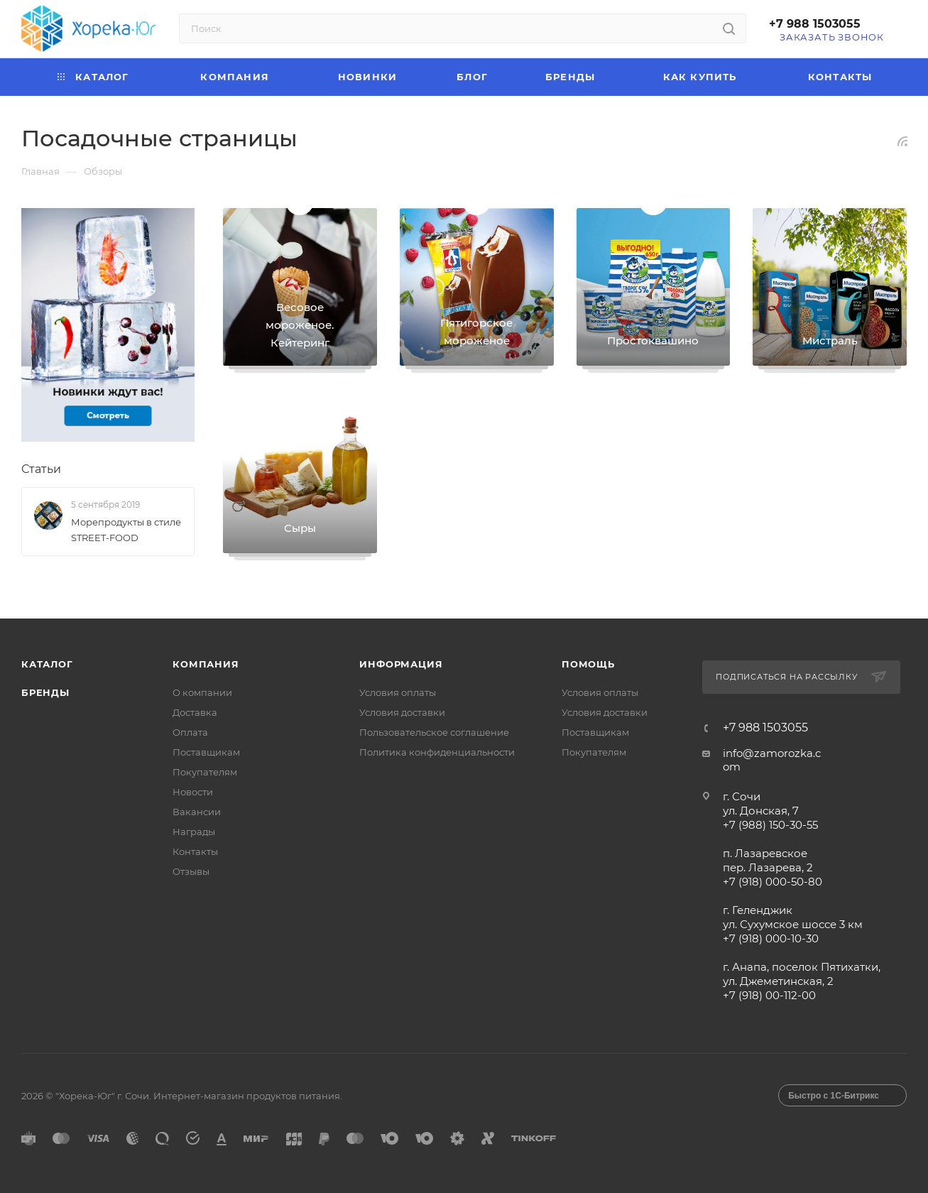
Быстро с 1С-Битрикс (833, 1096)
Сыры (300, 528)
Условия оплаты (397, 692)
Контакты (195, 851)
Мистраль (830, 340)
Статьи (41, 469)
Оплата (190, 732)
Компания (206, 664)
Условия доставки (402, 712)
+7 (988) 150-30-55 (770, 825)
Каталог (47, 664)
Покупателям (205, 772)
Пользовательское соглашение (434, 732)
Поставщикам (206, 752)
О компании (202, 692)
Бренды (45, 692)
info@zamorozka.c (772, 753)
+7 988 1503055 (815, 24)
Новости (193, 791)
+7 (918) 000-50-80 (772, 881)
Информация (400, 664)
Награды (194, 831)
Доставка (195, 712)
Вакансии (197, 811)
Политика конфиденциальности (437, 752)
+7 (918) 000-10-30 (771, 938)
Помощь (588, 664)
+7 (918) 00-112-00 (769, 995)
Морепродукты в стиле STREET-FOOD (126, 529)
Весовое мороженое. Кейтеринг (300, 324)
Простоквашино (653, 340)
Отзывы (191, 871)
